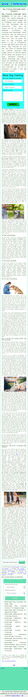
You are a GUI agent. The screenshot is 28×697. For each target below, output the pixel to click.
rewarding (6, 325)
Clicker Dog (20, 630)
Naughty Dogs (19, 608)
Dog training (5, 139)
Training (4, 169)
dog (11, 315)
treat (20, 148)
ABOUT (16, 6)
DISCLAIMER (23, 6)
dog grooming (5, 568)
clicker (24, 247)
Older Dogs (9, 604)
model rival (18, 252)
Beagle (3, 274)
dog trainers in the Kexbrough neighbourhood (14, 472)
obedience (9, 251)
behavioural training (7, 243)
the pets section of (11, 487)
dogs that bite (6, 514)
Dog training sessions (7, 158)
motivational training (20, 253)
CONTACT (19, 6)
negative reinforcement (12, 248)
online (11, 476)
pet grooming (11, 571)
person (7, 656)
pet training (16, 567)
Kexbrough (21, 238)
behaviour (12, 170)
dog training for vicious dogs (18, 528)
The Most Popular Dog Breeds (9, 260)
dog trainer (21, 59)
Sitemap (2, 668)
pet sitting (20, 572)
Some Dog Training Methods (8, 235)
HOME (13, 6)
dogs (15, 116)
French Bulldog (5, 271)
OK (22, 695)
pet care (9, 569)
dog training (19, 479)
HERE (17, 454)
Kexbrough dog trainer (20, 185)
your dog (13, 183)
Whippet (8, 275)
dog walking (11, 573)
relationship (23, 257)
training (4, 230)
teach (6, 110)
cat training (21, 568)
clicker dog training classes (16, 529)
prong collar (12, 257)
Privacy (25, 668)
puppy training (19, 512)
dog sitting (22, 569)
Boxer (14, 266)
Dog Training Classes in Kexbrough (12, 577)
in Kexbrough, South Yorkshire (9, 114)
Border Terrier (17, 274)
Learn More (16, 695)
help (9, 231)
